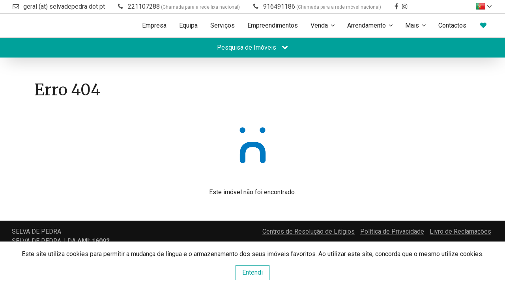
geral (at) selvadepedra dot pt (64, 6)
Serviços (222, 25)
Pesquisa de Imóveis (252, 47)
